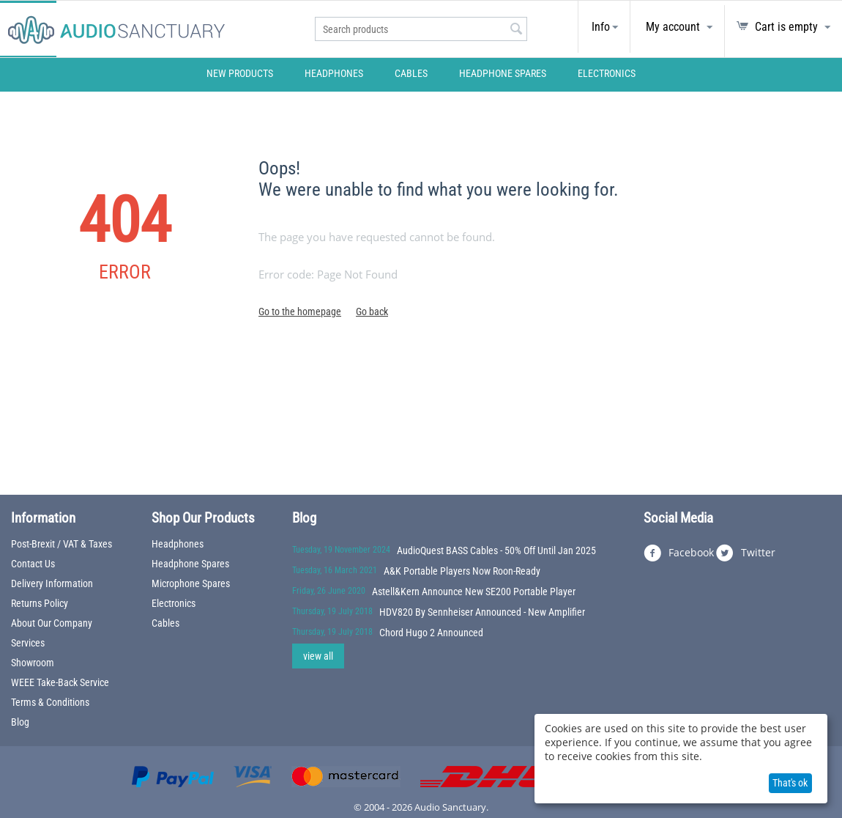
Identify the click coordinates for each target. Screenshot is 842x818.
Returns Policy (39, 603)
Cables (411, 73)
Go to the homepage (299, 311)
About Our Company (51, 623)
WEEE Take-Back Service (60, 682)
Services (28, 643)
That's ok (790, 783)
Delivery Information (52, 583)
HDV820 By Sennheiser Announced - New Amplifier (482, 612)
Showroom (32, 662)
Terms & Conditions (50, 702)
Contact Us (33, 564)
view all (318, 656)
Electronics (607, 73)
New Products (239, 73)
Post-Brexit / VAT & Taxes (61, 544)
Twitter (745, 553)
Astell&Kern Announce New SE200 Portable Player (473, 591)
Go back (372, 311)
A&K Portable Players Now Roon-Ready (462, 571)
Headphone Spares (502, 73)
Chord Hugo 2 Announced (431, 632)
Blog (20, 722)
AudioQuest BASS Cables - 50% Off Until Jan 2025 (496, 550)
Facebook (679, 553)
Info (601, 27)
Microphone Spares (191, 583)
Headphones (334, 73)
